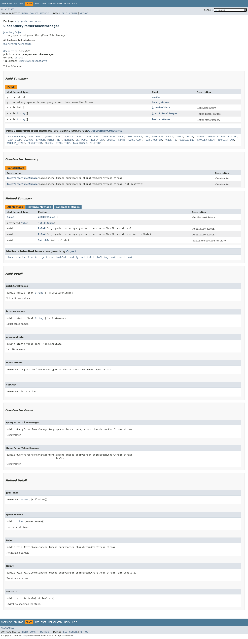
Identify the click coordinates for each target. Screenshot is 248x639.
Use (37, 4)
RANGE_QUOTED (153, 139)
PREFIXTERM (97, 139)
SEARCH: (208, 10)
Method (44, 13)
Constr (34, 13)
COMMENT (201, 136)
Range (121, 139)
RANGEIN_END (226, 139)
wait (114, 257)
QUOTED (111, 139)
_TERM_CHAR (91, 136)
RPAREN (49, 143)
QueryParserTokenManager (23, 178)
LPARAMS (28, 139)
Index (67, 4)
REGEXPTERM (35, 143)
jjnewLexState (161, 107)
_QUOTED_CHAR (51, 136)
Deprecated (55, 4)
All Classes (7, 9)
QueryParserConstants (17, 44)
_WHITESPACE (134, 136)
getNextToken (46, 217)
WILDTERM (95, 143)
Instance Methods (39, 207)
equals (20, 257)
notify (74, 257)
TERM (67, 143)
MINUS (50, 139)
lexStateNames (161, 119)
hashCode (61, 257)
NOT (59, 139)
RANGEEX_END (186, 139)
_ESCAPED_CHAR (16, 136)
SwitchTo (43, 240)
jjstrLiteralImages (164, 113)
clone (10, 257)
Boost (169, 136)
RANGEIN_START (16, 143)
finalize (33, 257)
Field (25, 13)
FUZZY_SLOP (14, 139)
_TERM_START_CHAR (112, 136)
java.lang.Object (12, 32)
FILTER (232, 136)
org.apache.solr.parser (28, 21)
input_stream (160, 102)
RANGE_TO (170, 139)
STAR (59, 143)
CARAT (179, 136)
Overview (6, 4)
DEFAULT (213, 136)
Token (10, 217)
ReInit (42, 228)
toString (102, 257)
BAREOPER (157, 136)
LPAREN (40, 139)
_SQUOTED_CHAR (72, 136)
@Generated (10, 51)
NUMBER (68, 139)
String (21, 113)
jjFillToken (46, 223)
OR (77, 139)
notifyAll (87, 257)
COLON (189, 136)
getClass (47, 257)
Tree (43, 4)
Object (19, 57)
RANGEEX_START (206, 139)
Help (74, 4)
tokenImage (80, 143)
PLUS (84, 139)
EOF (223, 136)
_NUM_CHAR (34, 136)
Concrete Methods (68, 207)
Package (18, 4)
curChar (157, 97)
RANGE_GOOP (135, 139)
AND (147, 136)
